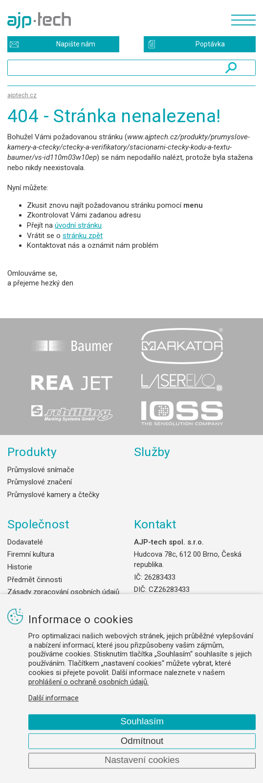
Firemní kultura (30, 554)
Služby (152, 452)
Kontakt (155, 524)
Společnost (38, 524)
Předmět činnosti (34, 579)
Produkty (32, 452)
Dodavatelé (25, 542)
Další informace (53, 698)
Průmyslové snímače (40, 469)
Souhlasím (142, 722)
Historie (19, 567)
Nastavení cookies (142, 760)
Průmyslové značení (39, 482)
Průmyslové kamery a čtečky (53, 494)
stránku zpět (83, 235)
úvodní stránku (78, 225)
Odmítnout (142, 741)
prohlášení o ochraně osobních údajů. (88, 681)
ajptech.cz (22, 95)
